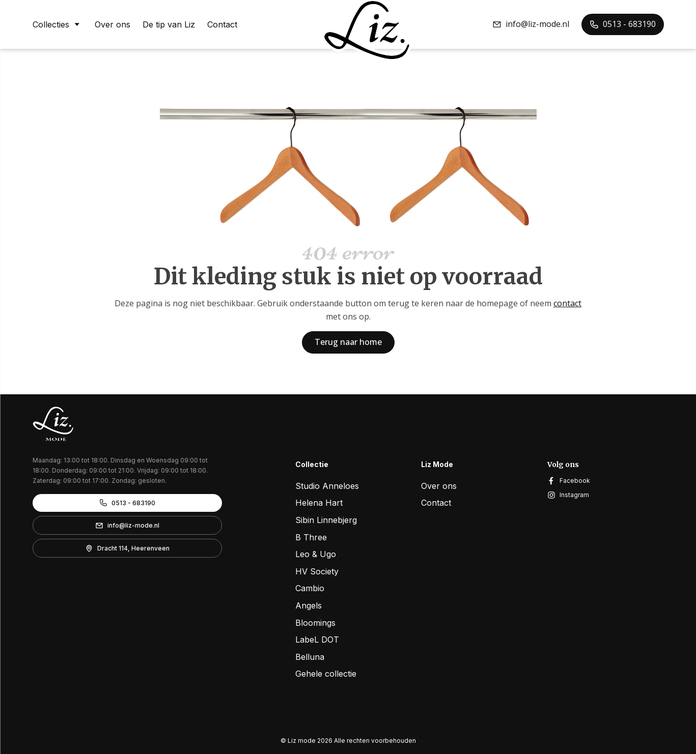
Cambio (309, 588)
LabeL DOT (317, 639)
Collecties (57, 24)
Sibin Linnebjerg (326, 520)
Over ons (112, 24)
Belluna (309, 657)
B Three (311, 537)
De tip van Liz (169, 24)
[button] (530, 24)
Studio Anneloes (327, 486)
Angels (308, 605)
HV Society (317, 571)
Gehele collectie (325, 674)
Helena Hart (319, 503)
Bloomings (315, 623)
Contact (222, 24)
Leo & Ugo (315, 554)
